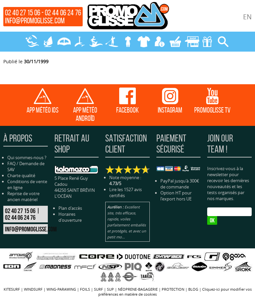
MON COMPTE (159, 41)
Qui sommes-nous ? (26, 157)
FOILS (79, 41)
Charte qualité (21, 175)
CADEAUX (207, 41)
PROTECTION (143, 41)
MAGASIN (191, 41)
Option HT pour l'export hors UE (176, 196)
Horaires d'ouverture (70, 217)
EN (247, 16)
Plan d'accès (70, 208)
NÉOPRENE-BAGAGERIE (127, 41)
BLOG (193, 289)
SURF (95, 41)
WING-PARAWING (63, 41)
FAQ (11, 163)
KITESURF (32, 41)
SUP (111, 41)
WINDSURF (48, 41)
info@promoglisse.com (35, 20)
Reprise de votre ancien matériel (23, 196)
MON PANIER (175, 41)
